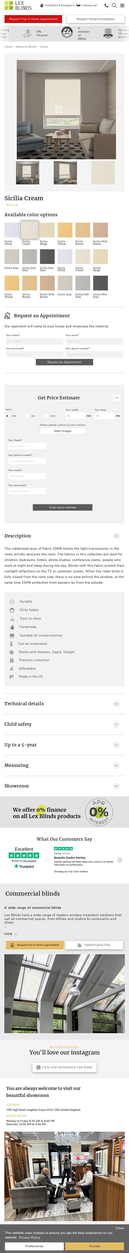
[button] (120, 109)
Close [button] (120, 1228)
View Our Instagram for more (64, 1067)
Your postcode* (15, 348)
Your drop (100, 409)
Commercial (86, 5)
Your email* (72, 335)
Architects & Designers (56, 5)
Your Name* (13, 335)
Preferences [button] (34, 1246)
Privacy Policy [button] (29, 1237)
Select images (62, 431)
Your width (72, 409)
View (10, 934)
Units (8, 409)
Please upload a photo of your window (63, 424)
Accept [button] (94, 1246)
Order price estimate (62, 507)
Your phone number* (78, 348)
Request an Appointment (64, 362)
